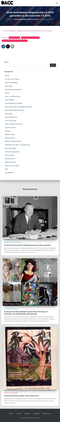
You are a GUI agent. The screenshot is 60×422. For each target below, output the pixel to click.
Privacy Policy (47, 413)
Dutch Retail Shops (10, 120)
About (11, 413)
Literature (8, 131)
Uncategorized (9, 172)
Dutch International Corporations (14, 110)
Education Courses (10, 127)
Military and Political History (30, 37)
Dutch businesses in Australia (13, 103)
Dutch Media (8, 114)
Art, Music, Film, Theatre (12, 79)
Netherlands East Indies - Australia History (14, 40)
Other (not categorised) (12, 152)
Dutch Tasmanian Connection (13, 124)
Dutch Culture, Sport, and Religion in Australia (18, 107)
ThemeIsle (37, 418)
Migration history (10, 138)
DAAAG (7, 93)
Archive (7, 75)
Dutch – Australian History (12, 96)
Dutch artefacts (9, 100)
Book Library (8, 86)
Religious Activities (10, 162)
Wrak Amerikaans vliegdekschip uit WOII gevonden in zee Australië (28, 31)
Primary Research (10, 158)
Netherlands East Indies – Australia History (17, 145)
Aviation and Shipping (11, 82)
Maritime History (14, 37)
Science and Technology (12, 165)
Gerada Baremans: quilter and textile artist (21, 396)
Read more (32, 252)
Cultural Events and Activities (13, 89)
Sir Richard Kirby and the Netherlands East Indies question (27, 245)
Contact (18, 413)
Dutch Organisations (11, 117)
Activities (27, 413)
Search (6, 62)
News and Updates (10, 148)
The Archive (36, 413)
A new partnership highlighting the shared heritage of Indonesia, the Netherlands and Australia (26, 312)
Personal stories (9, 155)
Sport (6, 169)
